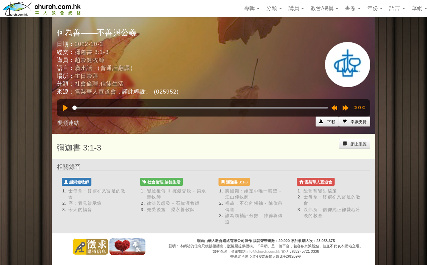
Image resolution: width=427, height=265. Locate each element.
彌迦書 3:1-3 (92, 52)
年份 (375, 8)
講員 (296, 8)
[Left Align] (354, 122)
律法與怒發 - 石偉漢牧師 (173, 203)
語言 (397, 8)
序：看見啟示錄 (85, 203)
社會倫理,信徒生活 (99, 84)
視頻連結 (68, 123)
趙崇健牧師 (89, 60)
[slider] (200, 108)
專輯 (252, 8)
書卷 (352, 8)
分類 (274, 8)
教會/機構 (324, 8)
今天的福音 (80, 209)
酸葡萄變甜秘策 (320, 190)
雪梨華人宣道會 (95, 92)
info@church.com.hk (263, 251)
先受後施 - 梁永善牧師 (171, 209)
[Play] (65, 108)
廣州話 (84, 68)
